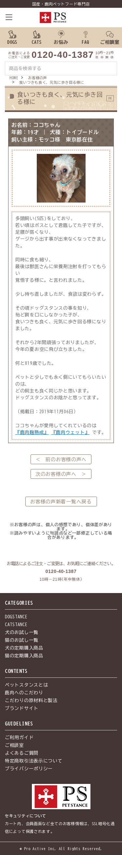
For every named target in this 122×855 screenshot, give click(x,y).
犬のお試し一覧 (21, 632)
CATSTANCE (16, 624)
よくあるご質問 (21, 753)
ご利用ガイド (19, 737)
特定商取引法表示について (33, 761)
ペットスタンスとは (26, 685)
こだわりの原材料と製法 (31, 700)
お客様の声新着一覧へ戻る (60, 501)
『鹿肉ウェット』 (70, 432)
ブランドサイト (21, 708)
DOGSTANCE (16, 616)
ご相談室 (14, 745)
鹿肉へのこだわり (24, 692)
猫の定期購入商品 (24, 655)
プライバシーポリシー (29, 768)
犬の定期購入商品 (24, 648)
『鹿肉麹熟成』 (32, 432)
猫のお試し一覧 (21, 640)
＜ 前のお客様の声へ (61, 459)
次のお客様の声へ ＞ (61, 474)
